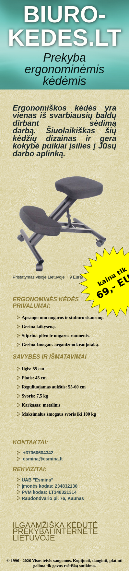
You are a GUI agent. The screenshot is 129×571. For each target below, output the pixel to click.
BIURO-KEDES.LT (65, 26)
